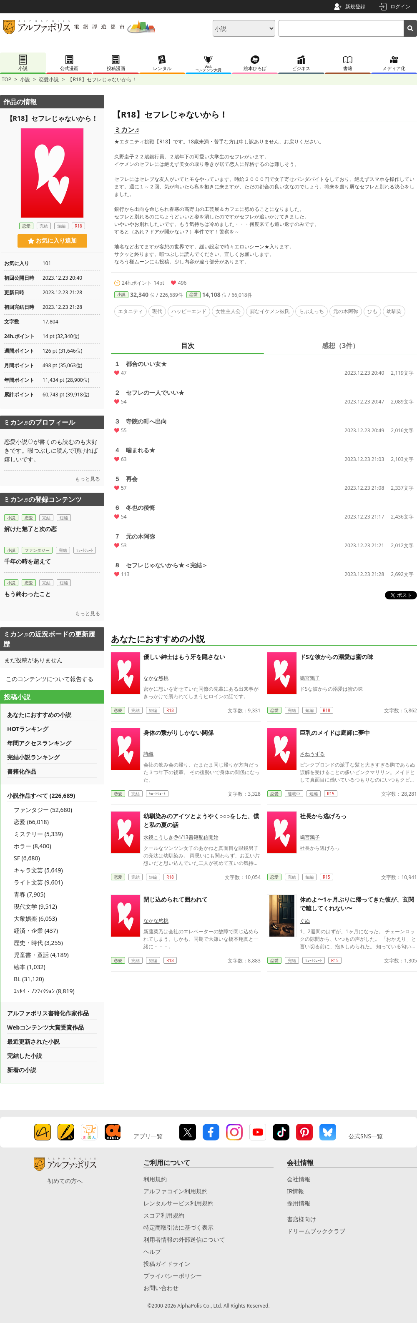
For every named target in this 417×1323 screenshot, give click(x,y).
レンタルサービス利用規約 (178, 1203)
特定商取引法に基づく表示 (178, 1227)
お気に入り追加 (52, 240)
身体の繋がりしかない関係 (178, 733)
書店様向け (301, 1219)
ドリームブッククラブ (316, 1231)
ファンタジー (37, 550)
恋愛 (193, 294)
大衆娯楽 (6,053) (35, 918)
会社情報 (298, 1179)
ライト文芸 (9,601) (38, 882)
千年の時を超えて (27, 561)
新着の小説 (21, 1070)
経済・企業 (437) (36, 931)
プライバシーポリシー (172, 1276)
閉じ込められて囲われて (175, 899)
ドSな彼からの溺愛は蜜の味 (336, 657)
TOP (6, 79)
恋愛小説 (49, 79)
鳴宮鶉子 (310, 678)
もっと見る (87, 478)
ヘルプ (152, 1251)
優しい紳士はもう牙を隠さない (184, 657)
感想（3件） (340, 345)
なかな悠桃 (155, 678)
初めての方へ (65, 1181)
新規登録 (355, 6)
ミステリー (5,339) (38, 834)
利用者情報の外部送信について (184, 1239)
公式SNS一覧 (366, 1136)
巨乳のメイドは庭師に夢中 (335, 733)
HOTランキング (27, 729)
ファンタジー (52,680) (43, 810)
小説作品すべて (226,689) (41, 795)
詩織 (148, 753)
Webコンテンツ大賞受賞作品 (45, 1027)
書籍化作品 (21, 771)
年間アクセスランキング (39, 743)
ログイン (400, 6)
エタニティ (130, 311)
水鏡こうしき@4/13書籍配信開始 (181, 837)
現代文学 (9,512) (35, 906)
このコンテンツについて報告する (49, 679)
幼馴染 (394, 311)
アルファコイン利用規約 (175, 1191)
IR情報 (295, 1191)
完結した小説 (24, 1056)
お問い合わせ (160, 1288)
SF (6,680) (27, 858)
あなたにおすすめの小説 (39, 715)
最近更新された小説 (33, 1041)
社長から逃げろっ (323, 816)
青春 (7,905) (29, 894)
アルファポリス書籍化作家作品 (48, 1013)
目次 (187, 345)
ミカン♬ (126, 129)
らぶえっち (311, 311)
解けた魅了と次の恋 (30, 529)
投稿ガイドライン (166, 1264)
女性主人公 (228, 311)
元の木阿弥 (345, 311)
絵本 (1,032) (29, 967)
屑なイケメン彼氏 (270, 311)
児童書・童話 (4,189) (41, 955)
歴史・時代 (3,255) (38, 943)
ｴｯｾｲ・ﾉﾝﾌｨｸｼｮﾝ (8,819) (44, 991)
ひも (372, 311)
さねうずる (312, 753)
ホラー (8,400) (32, 846)
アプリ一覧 (148, 1136)
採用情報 (298, 1203)
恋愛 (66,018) (31, 822)
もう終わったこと (27, 594)
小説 (25, 79)
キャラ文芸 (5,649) (38, 870)
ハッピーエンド (188, 311)
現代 (157, 311)
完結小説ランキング (33, 757)
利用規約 (155, 1179)
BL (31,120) (29, 979)
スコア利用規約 (163, 1215)
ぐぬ (305, 920)
